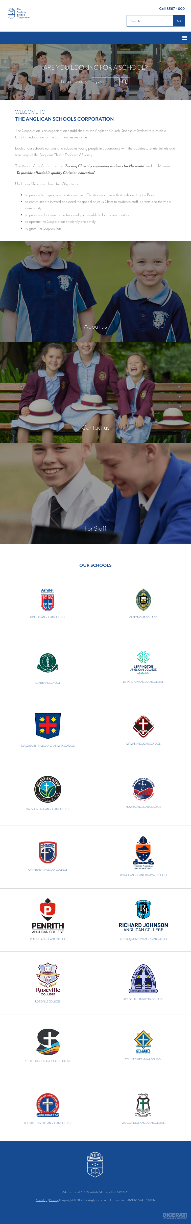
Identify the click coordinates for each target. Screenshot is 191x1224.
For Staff (95, 528)
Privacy (53, 1200)
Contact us (96, 427)
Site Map (41, 1200)
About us (95, 326)
